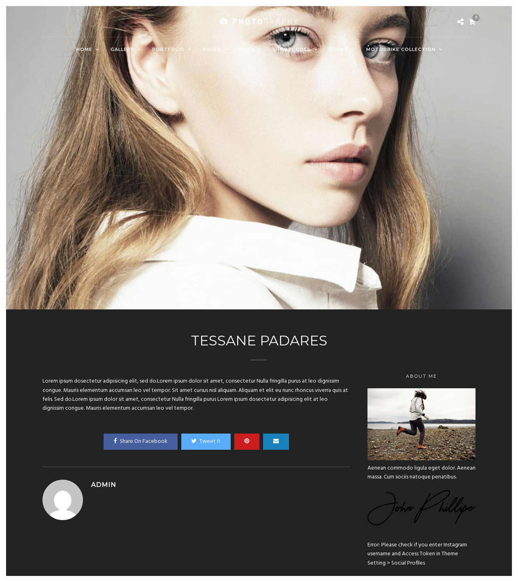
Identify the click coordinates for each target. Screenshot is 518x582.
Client (338, 49)
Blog (246, 49)
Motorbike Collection (400, 49)
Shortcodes (291, 49)
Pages (212, 49)
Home (84, 49)
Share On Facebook (141, 441)
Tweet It (206, 441)
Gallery (122, 49)
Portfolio (168, 49)
